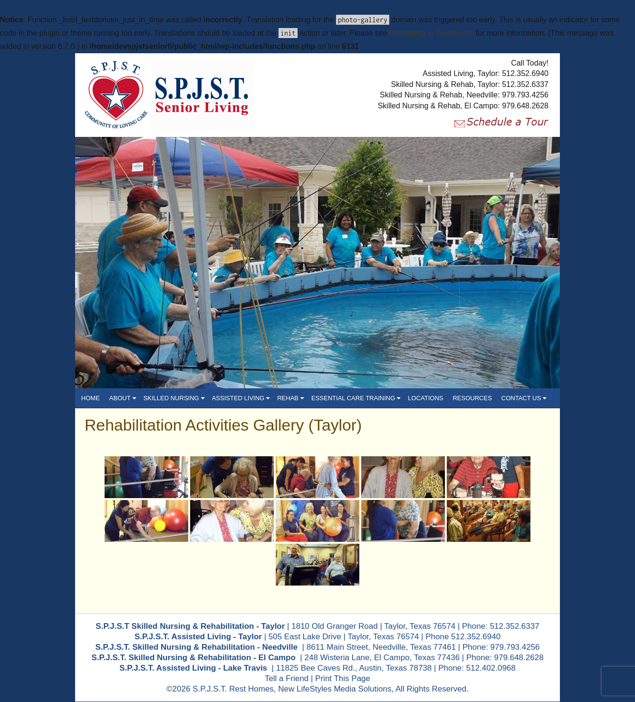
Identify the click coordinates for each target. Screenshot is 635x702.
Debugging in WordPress (431, 33)
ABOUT (122, 398)
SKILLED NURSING (174, 398)
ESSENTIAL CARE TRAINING (355, 398)
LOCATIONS (425, 398)
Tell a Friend (287, 678)
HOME (90, 398)
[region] (317, 262)
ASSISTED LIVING (241, 398)
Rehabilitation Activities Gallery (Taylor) (224, 425)
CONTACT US (523, 398)
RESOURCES (471, 398)
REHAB (290, 398)
